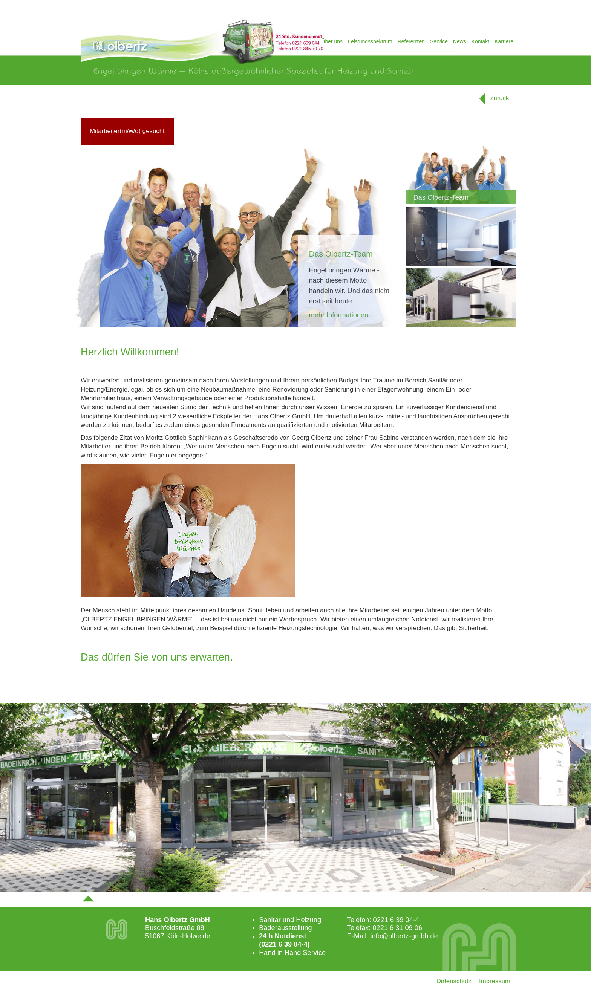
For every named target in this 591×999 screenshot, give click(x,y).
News (459, 41)
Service (439, 41)
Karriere (504, 41)
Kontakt (480, 41)
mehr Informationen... (341, 315)
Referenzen (411, 41)
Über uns (332, 41)
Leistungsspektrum (370, 41)
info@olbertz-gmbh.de (404, 936)
